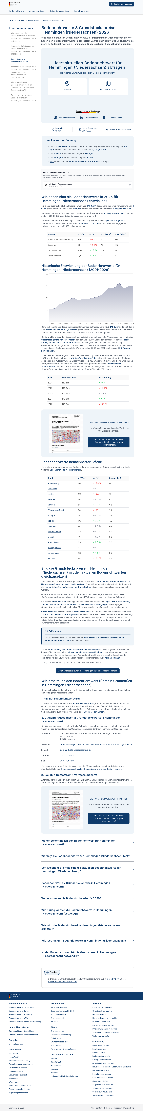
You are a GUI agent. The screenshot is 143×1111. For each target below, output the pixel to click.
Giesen (51, 537)
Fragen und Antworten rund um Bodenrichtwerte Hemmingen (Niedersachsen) (23, 98)
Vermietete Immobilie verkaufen (105, 1032)
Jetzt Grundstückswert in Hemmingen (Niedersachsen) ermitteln (87, 671)
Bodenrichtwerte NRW (18, 1018)
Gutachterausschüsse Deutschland (23, 1035)
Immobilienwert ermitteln (102, 1077)
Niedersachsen (33, 20)
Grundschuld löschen (18, 1068)
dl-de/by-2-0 (113, 979)
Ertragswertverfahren (101, 1060)
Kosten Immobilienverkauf (103, 1025)
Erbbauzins (14, 1053)
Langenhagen (54, 553)
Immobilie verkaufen (101, 1022)
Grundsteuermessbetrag (61, 1035)
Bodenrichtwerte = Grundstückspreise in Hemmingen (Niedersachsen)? (87, 884)
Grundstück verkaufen (102, 1011)
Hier (52, 161)
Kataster (54, 1058)
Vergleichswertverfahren (102, 1085)
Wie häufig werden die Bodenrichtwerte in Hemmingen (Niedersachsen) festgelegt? (87, 911)
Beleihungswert (98, 1049)
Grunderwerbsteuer (59, 1042)
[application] (87, 300)
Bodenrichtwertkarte (59, 1014)
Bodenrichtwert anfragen (121, 4)
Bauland (54, 1022)
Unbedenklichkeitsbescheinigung (64, 1076)
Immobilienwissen (37, 11)
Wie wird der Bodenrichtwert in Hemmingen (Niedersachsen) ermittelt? (87, 927)
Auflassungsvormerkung (19, 1060)
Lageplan (54, 1069)
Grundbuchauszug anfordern (21, 1064)
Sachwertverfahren (100, 1081)
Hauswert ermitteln (100, 1070)
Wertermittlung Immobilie (103, 1095)
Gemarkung (56, 1065)
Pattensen (52, 489)
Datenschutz (128, 1108)
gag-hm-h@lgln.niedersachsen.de (75, 750)
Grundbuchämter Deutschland (21, 1031)
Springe (51, 515)
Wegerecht (13, 1078)
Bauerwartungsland (59, 1007)
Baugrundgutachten (100, 1045)
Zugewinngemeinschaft (18, 1093)
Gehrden (51, 499)
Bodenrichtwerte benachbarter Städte (19, 60)
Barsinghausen (54, 547)
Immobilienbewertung (101, 1074)
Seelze (51, 521)
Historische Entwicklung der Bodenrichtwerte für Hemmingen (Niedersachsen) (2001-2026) (23, 50)
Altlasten (54, 1072)
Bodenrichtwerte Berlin (18, 1011)
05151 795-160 (67, 761)
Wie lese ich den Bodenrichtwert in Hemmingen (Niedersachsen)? (87, 940)
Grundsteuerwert (58, 1031)
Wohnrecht (13, 1082)
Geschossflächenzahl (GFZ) (62, 1011)
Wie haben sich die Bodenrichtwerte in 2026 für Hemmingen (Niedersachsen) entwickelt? (23, 37)
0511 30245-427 (67, 755)
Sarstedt (51, 505)
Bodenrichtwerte (16, 11)
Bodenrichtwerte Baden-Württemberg (25, 1022)
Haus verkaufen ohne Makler (105, 1018)
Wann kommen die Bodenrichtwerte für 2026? (87, 898)
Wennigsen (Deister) (57, 510)
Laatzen (51, 494)
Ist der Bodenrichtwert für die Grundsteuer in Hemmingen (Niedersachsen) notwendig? (87, 954)
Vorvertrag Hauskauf (18, 1075)
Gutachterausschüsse (59, 11)
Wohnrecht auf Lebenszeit (20, 1085)
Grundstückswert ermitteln (103, 1063)
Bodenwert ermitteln (101, 1056)
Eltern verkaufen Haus (102, 1007)
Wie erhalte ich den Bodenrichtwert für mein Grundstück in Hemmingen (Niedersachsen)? (22, 86)
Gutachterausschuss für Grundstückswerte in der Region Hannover (91, 769)
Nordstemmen (54, 531)
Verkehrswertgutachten (102, 1092)
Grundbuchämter (81, 11)
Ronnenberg (53, 483)
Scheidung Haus (16, 1071)
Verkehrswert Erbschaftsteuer (63, 1049)
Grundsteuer (56, 1045)
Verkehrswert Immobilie (102, 1088)
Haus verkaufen (99, 1014)
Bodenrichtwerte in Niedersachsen (65, 470)
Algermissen (53, 542)
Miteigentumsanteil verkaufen (104, 1029)
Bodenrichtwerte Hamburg (20, 1014)
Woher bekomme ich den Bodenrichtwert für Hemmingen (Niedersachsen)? (87, 842)
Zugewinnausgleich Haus (19, 1089)
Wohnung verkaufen (101, 1036)
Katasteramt (56, 1062)
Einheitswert (56, 1038)
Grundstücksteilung (59, 1018)
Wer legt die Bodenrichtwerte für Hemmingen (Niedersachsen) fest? (87, 856)
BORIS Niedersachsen (94, 712)
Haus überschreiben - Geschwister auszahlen (111, 1067)
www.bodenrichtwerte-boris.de (62, 981)
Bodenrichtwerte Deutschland (21, 1007)
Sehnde (51, 558)
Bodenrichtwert (98, 1052)
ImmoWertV (14, 1057)
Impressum (117, 1108)
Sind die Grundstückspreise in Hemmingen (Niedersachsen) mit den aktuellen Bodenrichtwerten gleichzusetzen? (23, 71)
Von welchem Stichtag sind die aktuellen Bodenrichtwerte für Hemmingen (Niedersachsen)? (87, 869)
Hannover (52, 526)
